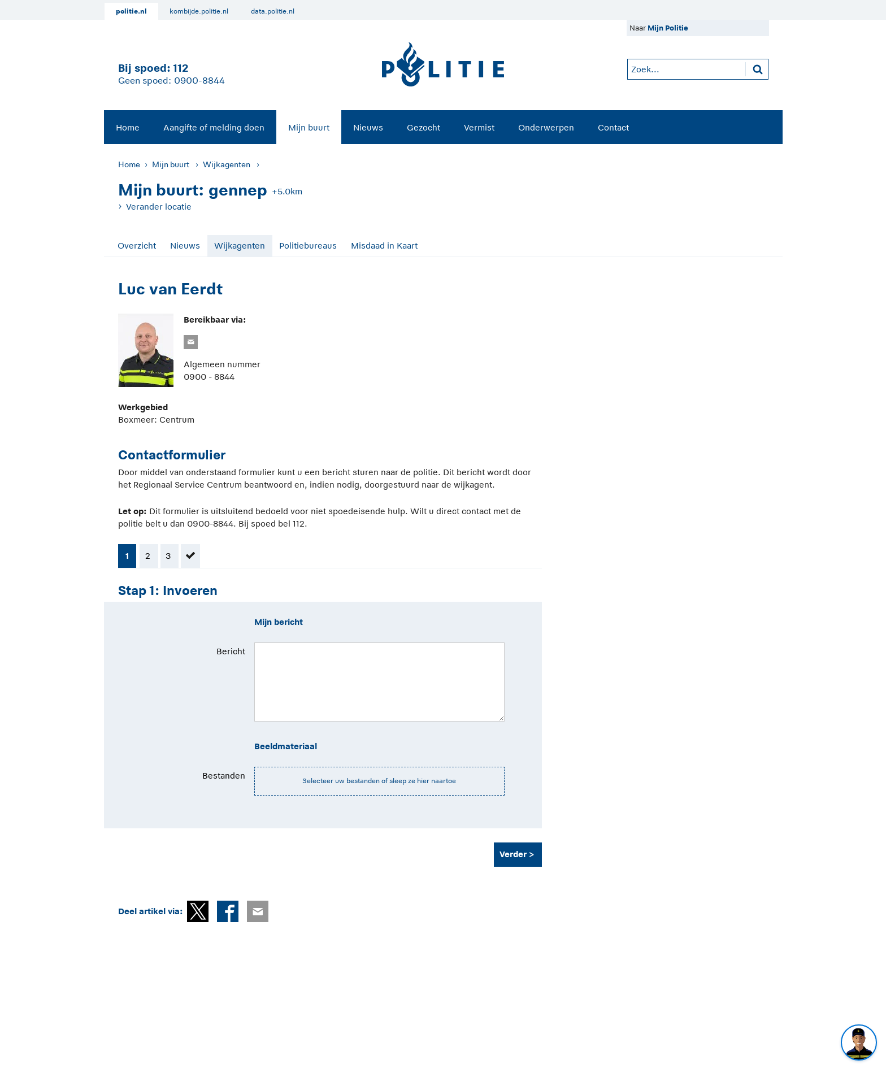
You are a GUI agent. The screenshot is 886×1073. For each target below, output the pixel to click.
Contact (613, 127)
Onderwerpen (546, 127)
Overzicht (137, 245)
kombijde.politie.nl (199, 11)
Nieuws (368, 127)
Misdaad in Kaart (384, 245)
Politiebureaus (308, 245)
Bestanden (223, 775)
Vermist (479, 127)
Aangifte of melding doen (213, 127)
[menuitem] (127, 127)
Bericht (230, 651)
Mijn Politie (668, 28)
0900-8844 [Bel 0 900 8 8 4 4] (199, 80)
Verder (513, 854)
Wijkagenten (226, 164)
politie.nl (131, 11)
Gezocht (423, 127)
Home (128, 127)
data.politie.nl (272, 11)
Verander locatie (159, 206)
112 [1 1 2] (180, 68)
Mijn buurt (308, 127)
